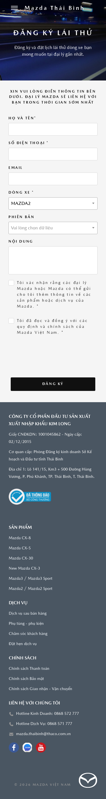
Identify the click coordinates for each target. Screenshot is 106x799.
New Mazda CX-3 (24, 569)
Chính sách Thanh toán (29, 669)
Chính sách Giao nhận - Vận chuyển (40, 689)
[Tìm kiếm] (95, 8)
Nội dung (20, 241)
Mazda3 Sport (40, 579)
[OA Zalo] (27, 747)
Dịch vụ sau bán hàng (28, 614)
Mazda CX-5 (20, 548)
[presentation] (48, 366)
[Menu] (14, 8)
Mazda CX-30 (21, 558)
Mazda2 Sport (40, 589)
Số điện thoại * (28, 143)
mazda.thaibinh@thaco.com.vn (43, 734)
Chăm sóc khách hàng (28, 634)
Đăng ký (53, 384)
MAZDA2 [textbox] (21, 204)
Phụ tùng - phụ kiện (26, 624)
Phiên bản (21, 217)
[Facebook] (14, 747)
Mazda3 (16, 579)
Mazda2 (16, 589)
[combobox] (53, 203)
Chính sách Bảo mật (26, 679)
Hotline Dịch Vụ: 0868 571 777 (44, 724)
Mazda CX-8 (20, 538)
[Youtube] (41, 747)
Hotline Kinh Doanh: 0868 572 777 (47, 714)
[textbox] (53, 228)
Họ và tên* (22, 118)
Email (15, 168)
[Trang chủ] (55, 8)
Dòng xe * (21, 192)
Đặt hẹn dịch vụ (23, 644)
